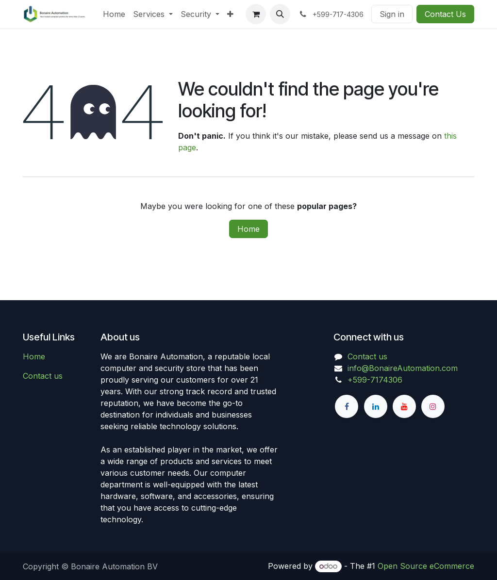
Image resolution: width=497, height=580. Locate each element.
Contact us (43, 376)
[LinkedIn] (375, 406)
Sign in (392, 14)
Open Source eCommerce (426, 566)
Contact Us (445, 14)
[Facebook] (346, 406)
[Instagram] (433, 406)
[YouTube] (404, 406)
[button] (280, 14)
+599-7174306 (375, 380)
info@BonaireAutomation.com (403, 368)
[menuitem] (114, 14)
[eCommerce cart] (256, 14)
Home (248, 229)
